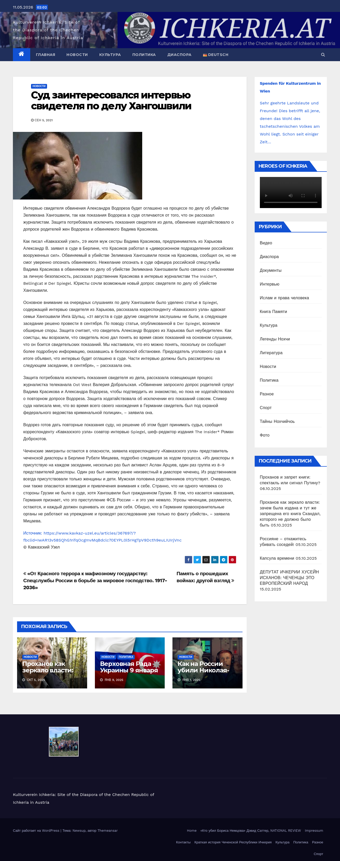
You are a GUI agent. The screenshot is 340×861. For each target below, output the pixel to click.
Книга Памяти (273, 311)
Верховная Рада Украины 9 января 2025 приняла (129, 670)
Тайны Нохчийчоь (277, 421)
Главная (45, 54)
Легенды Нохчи (275, 339)
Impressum (314, 830)
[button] (323, 54)
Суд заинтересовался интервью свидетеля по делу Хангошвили (111, 100)
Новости (77, 54)
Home (192, 830)
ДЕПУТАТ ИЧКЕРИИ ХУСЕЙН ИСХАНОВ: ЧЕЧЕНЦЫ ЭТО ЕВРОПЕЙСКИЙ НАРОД (289, 578)
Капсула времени (277, 558)
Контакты (183, 842)
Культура (110, 54)
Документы (271, 270)
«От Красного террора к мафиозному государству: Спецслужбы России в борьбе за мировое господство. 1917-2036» (95, 580)
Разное (267, 394)
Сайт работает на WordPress (37, 830)
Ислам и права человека (284, 297)
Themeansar (107, 830)
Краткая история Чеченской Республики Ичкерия (232, 842)
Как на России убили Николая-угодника (203, 670)
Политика (144, 54)
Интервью (269, 284)
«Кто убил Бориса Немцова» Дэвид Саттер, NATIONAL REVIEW (250, 830)
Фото (265, 435)
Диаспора (179, 54)
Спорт (266, 407)
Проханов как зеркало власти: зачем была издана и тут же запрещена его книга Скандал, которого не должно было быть (290, 514)
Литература (271, 352)
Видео (266, 242)
